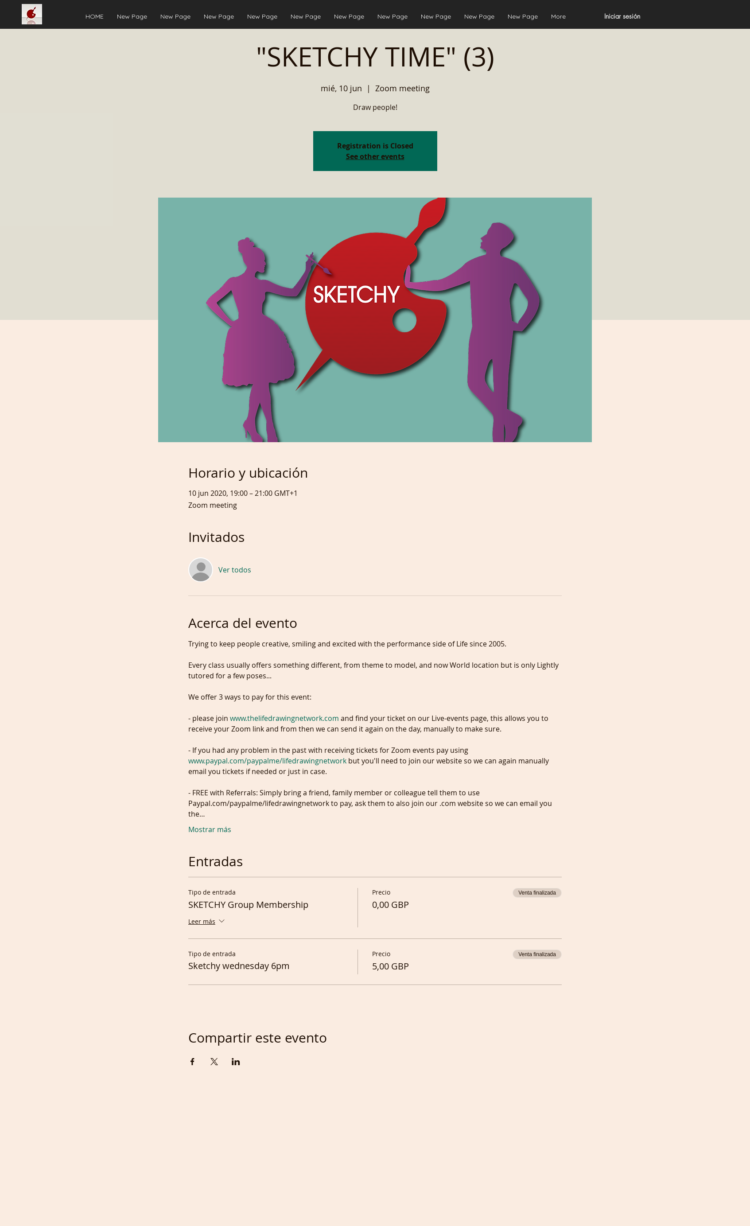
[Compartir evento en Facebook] (192, 1061)
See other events (375, 156)
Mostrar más (209, 829)
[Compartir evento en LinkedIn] (236, 1061)
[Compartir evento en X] (214, 1061)
